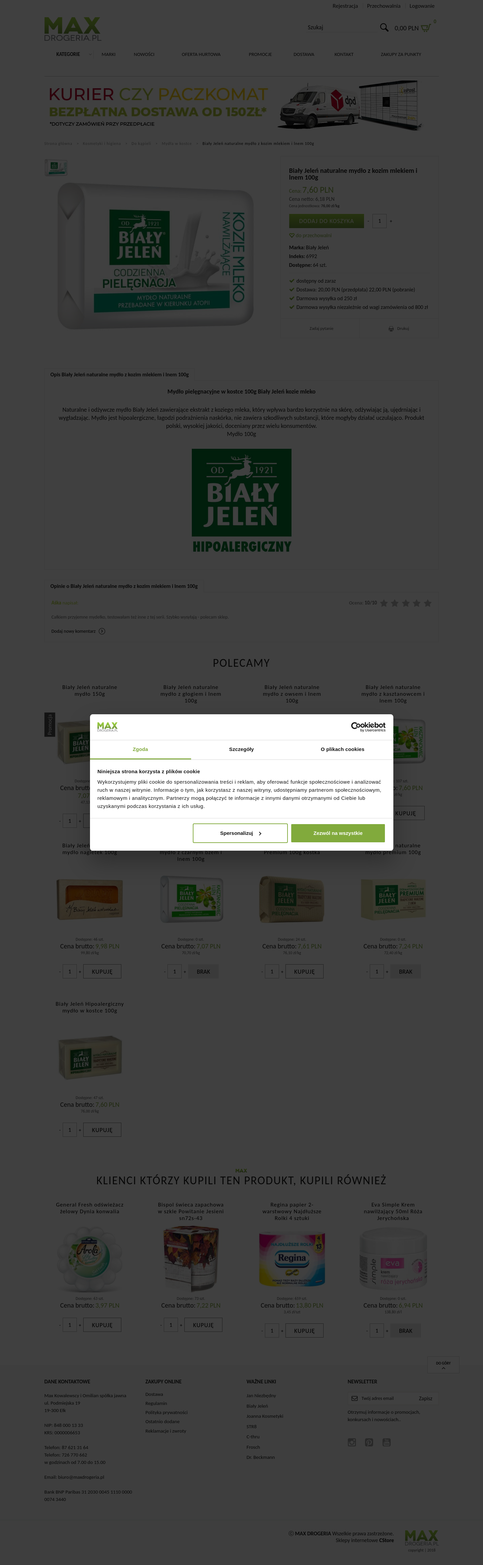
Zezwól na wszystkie (338, 833)
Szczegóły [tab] (241, 749)
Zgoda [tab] (140, 749)
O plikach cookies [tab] (342, 749)
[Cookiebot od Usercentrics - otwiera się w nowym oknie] (356, 727)
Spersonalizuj (240, 833)
